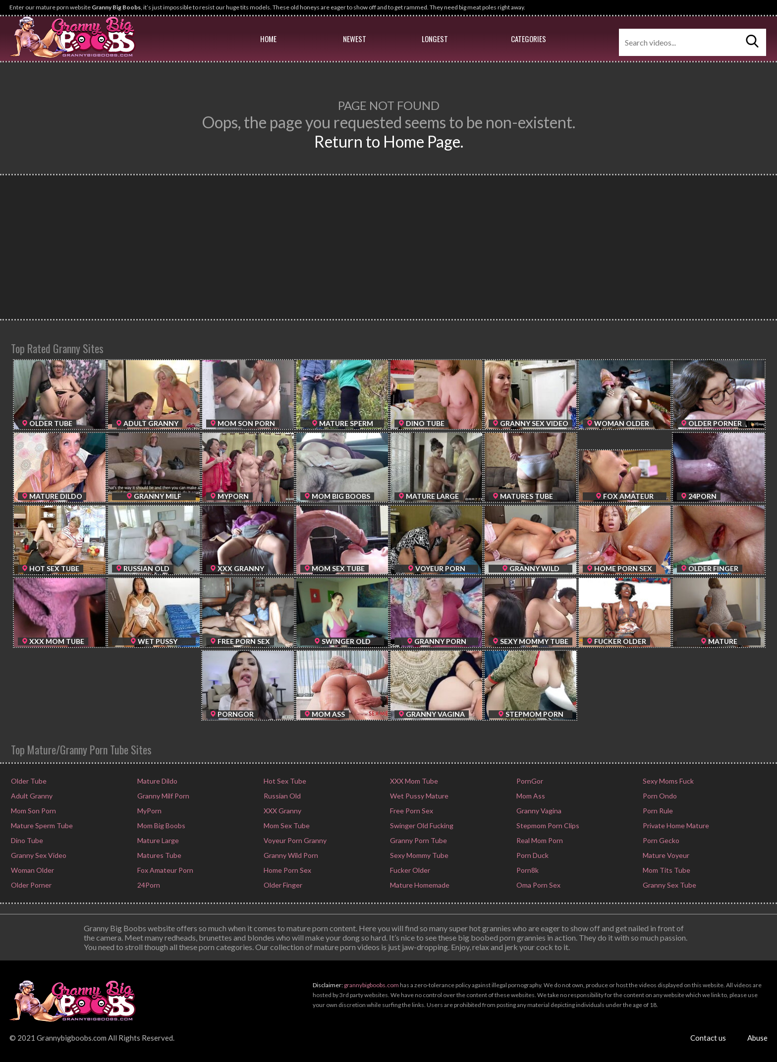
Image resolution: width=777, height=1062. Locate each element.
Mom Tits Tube (665, 870)
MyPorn (149, 810)
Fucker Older (409, 870)
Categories (528, 38)
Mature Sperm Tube (41, 825)
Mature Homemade (418, 885)
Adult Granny (31, 796)
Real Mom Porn (539, 840)
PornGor (529, 781)
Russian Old (281, 796)
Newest (354, 38)
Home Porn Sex (286, 870)
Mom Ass (530, 796)
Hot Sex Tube (284, 781)
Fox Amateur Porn (164, 870)
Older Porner (30, 885)
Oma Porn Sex (537, 885)
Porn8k (527, 870)
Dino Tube (26, 840)
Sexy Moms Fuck (667, 781)
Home (268, 38)
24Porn (148, 885)
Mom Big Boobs (160, 825)
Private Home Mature (675, 825)
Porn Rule (657, 810)
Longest (435, 38)
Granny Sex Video (37, 855)
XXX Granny (281, 810)
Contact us (708, 1037)
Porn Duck (532, 855)
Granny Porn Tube (417, 840)
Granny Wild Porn (290, 855)
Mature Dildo (156, 781)
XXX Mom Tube (413, 781)
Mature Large (157, 840)
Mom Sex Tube (286, 825)
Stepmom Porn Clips (547, 825)
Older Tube (28, 781)
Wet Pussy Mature (418, 796)
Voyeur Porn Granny (294, 840)
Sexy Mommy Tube (418, 855)
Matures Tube (158, 855)
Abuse (757, 1037)
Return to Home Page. (388, 141)
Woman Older (31, 870)
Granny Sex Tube (668, 885)
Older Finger (282, 885)
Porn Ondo (659, 796)
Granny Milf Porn (162, 796)
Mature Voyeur (665, 855)
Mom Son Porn (32, 810)
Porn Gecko (660, 840)
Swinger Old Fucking (420, 825)
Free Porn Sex (410, 810)
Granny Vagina (538, 810)
